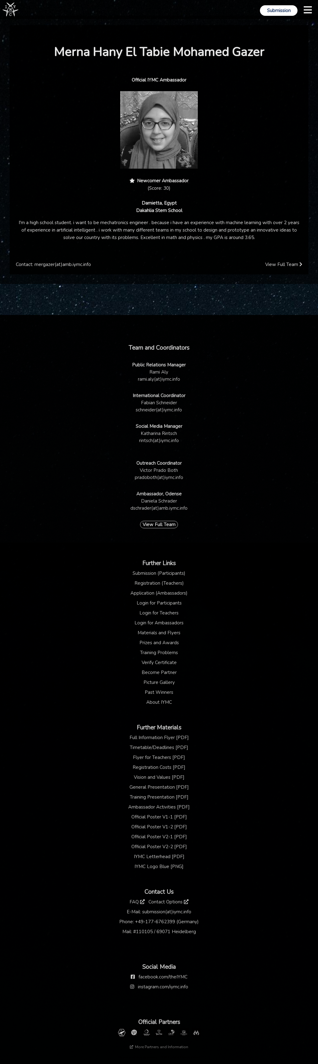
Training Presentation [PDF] (159, 797)
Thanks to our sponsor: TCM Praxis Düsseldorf (159, 1057)
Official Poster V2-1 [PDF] (159, 837)
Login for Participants (159, 603)
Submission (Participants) (159, 573)
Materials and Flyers (159, 633)
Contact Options (168, 902)
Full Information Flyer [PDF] (159, 737)
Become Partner (159, 672)
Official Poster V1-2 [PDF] (159, 827)
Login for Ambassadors (159, 623)
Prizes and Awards (159, 643)
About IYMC (159, 702)
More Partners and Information (159, 1046)
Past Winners (159, 692)
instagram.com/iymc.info (163, 987)
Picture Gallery (159, 682)
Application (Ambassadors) (159, 593)
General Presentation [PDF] (159, 787)
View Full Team (283, 264)
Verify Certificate (159, 662)
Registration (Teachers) (159, 583)
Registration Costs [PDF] (159, 767)
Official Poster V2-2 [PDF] (159, 847)
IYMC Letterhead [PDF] (159, 856)
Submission (279, 10)
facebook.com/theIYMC (163, 977)
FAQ (137, 902)
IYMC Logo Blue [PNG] (159, 866)
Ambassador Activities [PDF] (159, 807)
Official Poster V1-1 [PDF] (159, 817)
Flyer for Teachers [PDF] (159, 757)
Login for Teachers (159, 613)
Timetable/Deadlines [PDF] (159, 747)
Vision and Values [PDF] (159, 777)
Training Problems (159, 652)
